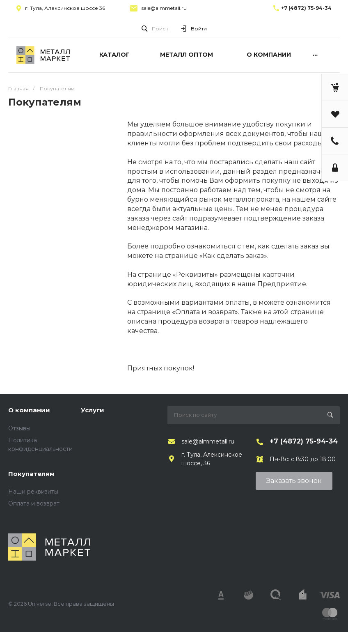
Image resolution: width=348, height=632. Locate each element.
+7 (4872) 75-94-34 (306, 8)
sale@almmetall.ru (164, 8)
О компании (29, 410)
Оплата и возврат (34, 503)
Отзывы (19, 428)
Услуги (92, 410)
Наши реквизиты (33, 491)
